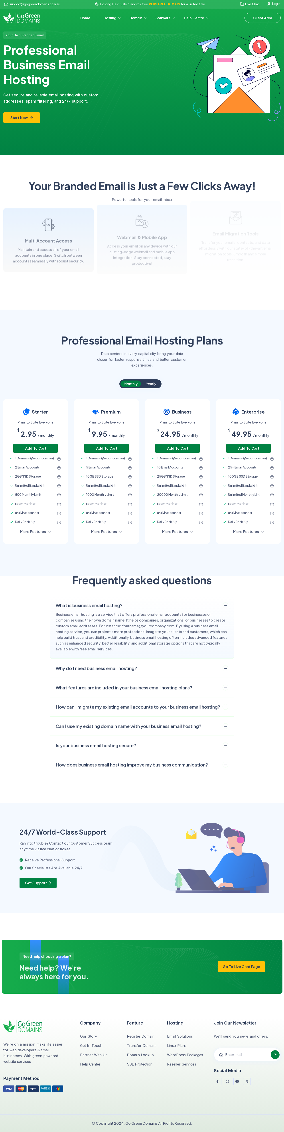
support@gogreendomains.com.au (32, 4)
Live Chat (249, 4)
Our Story (88, 1036)
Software (163, 18)
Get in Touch (91, 1045)
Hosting (110, 18)
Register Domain (140, 1036)
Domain (136, 18)
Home (85, 18)
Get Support (38, 882)
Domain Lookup (140, 1055)
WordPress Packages (185, 1055)
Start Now (21, 117)
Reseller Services (181, 1064)
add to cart (35, 448)
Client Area (262, 18)
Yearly (151, 383)
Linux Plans (177, 1045)
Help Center (90, 1064)
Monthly (131, 383)
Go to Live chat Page (241, 966)
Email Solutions (180, 1036)
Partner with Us (93, 1055)
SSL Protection (139, 1064)
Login (274, 4)
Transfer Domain (141, 1045)
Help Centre (194, 18)
